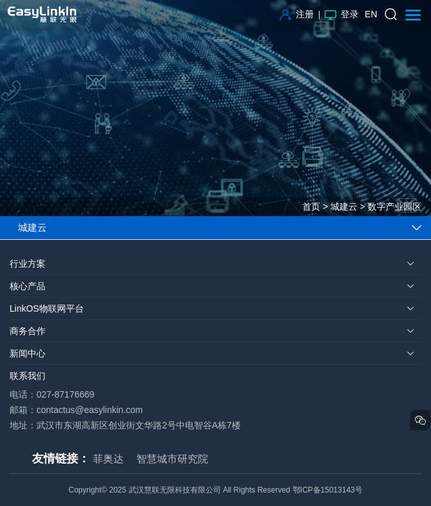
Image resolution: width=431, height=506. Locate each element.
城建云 (343, 206)
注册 (297, 14)
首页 (311, 206)
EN (371, 14)
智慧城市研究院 (172, 458)
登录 (342, 14)
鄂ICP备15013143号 (327, 489)
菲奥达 (108, 458)
